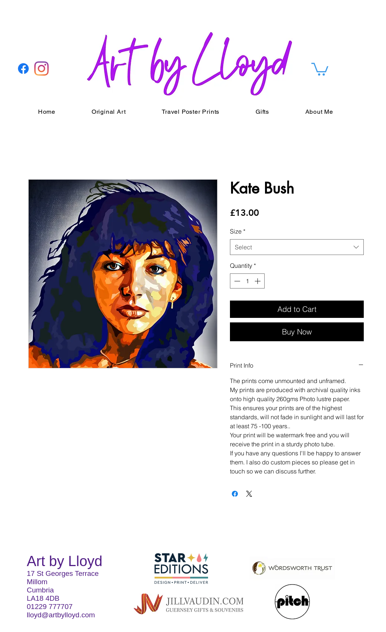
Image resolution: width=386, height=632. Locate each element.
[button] (319, 68)
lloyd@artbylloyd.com (61, 615)
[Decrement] (236, 281)
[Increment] (258, 281)
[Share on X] (249, 493)
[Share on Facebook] (234, 493)
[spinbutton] (247, 281)
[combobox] (297, 247)
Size (237, 231)
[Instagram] (41, 68)
